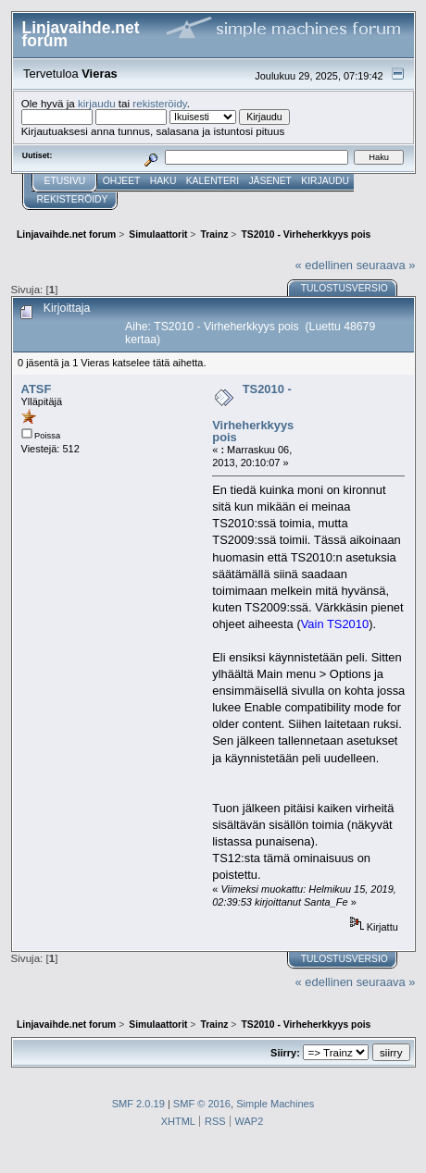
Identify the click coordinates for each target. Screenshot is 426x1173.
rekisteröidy (159, 103)
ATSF (36, 389)
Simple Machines (275, 1103)
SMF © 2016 (202, 1103)
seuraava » (386, 265)
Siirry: (285, 1052)
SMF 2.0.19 (138, 1103)
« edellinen (324, 265)
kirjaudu (97, 103)
